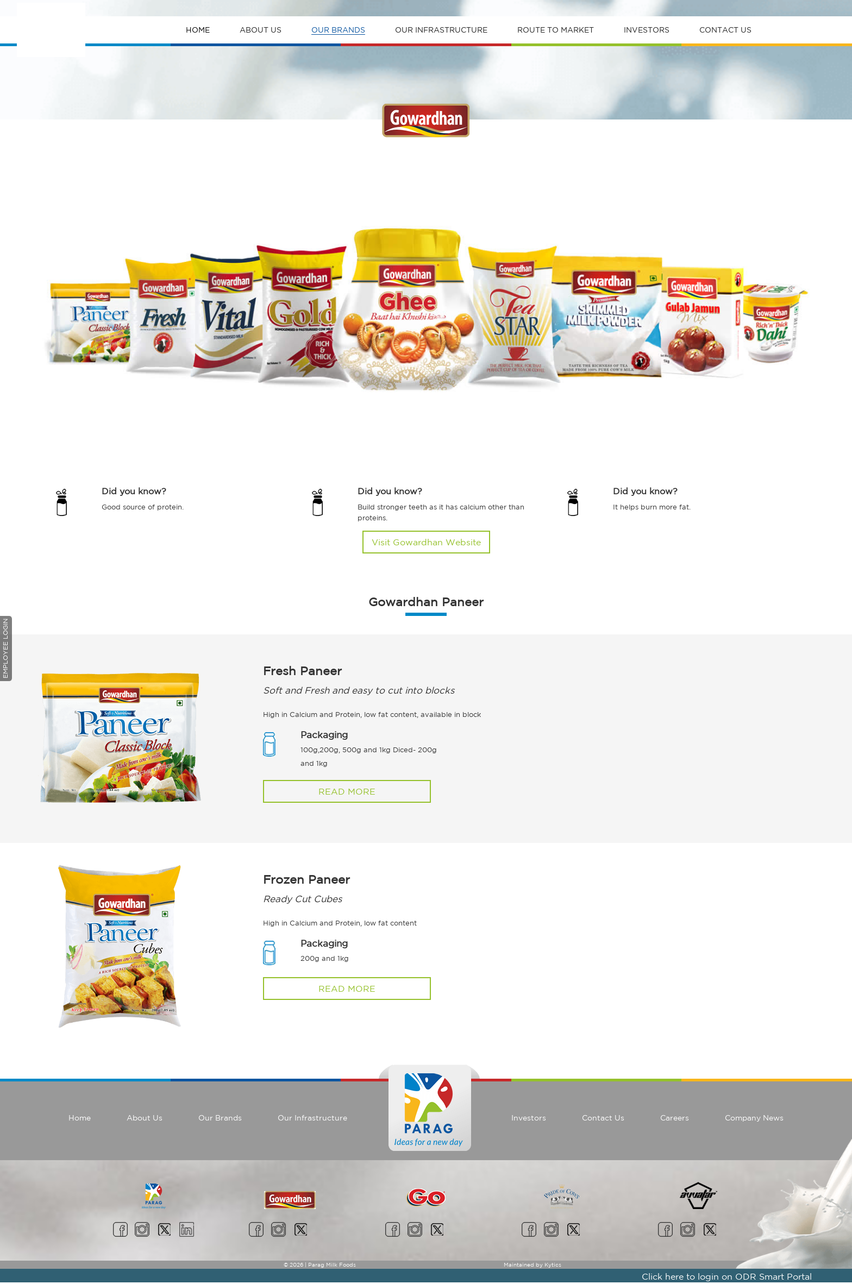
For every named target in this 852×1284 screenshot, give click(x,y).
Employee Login (5, 648)
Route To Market (555, 30)
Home (198, 30)
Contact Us (725, 30)
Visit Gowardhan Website (426, 542)
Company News (754, 1117)
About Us (260, 30)
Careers (674, 1117)
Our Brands (338, 30)
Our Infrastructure (441, 30)
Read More (346, 791)
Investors (646, 30)
